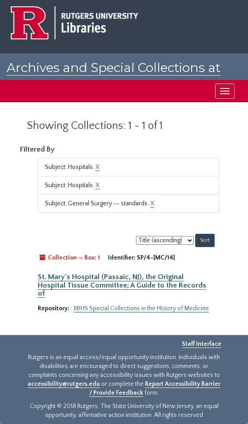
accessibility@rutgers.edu (64, 384)
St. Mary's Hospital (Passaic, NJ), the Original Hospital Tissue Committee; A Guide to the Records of (122, 285)
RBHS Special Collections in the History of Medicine (141, 308)
